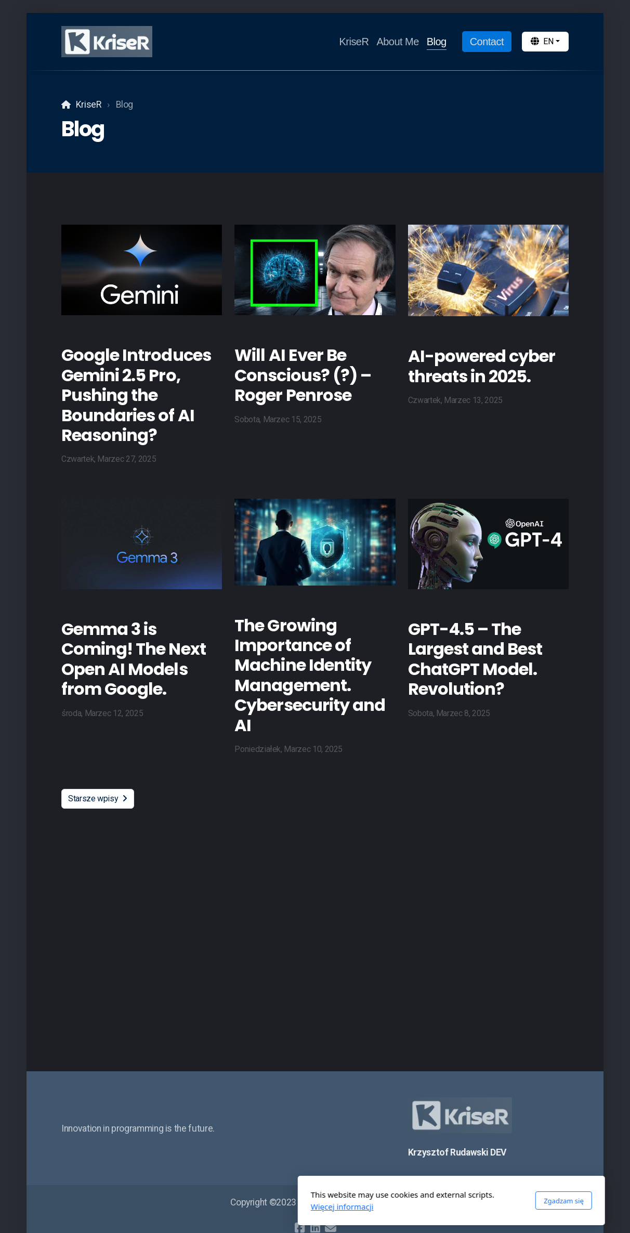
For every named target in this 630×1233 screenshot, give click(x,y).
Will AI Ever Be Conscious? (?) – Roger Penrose (302, 375)
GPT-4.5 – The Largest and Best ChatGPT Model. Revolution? (475, 658)
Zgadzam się (428, 1200)
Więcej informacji (206, 1206)
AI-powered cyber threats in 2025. (482, 365)
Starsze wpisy (97, 798)
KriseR (88, 104)
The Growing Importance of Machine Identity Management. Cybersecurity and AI (309, 675)
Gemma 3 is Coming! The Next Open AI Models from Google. (133, 658)
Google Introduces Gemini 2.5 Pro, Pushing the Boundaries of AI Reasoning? (136, 395)
